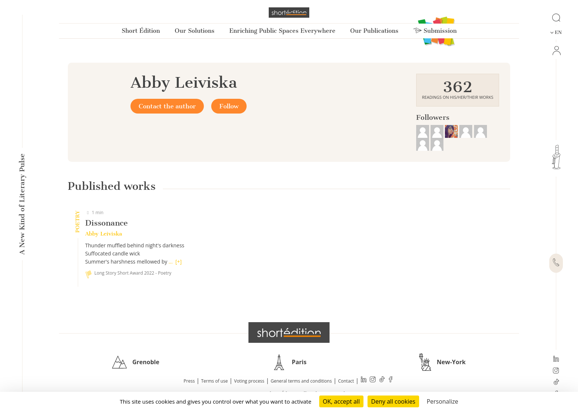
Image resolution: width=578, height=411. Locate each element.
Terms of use (214, 381)
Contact (346, 381)
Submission (435, 30)
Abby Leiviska (103, 233)
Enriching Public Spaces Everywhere (282, 30)
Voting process (249, 381)
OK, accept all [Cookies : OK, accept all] (341, 401)
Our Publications (374, 30)
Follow (228, 106)
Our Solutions (195, 30)
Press (189, 381)
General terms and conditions (301, 381)
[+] (178, 261)
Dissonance (106, 222)
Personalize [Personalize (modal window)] (442, 401)
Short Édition (141, 30)
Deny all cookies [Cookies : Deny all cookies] (393, 401)
